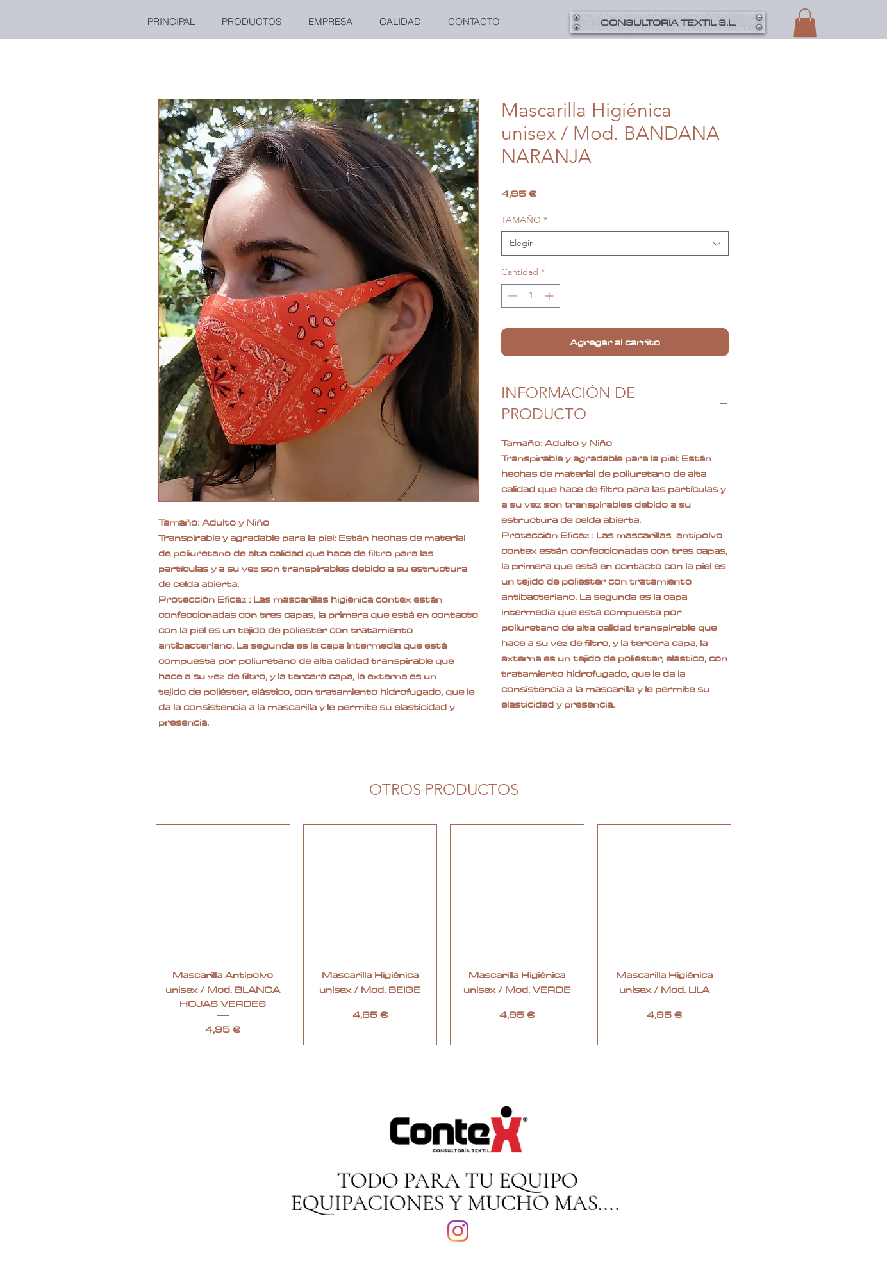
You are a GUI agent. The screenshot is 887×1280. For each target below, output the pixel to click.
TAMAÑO (524, 220)
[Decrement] (511, 296)
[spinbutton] (530, 296)
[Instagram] (457, 1231)
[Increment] (550, 296)
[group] (443, 935)
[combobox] (615, 243)
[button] (805, 22)
